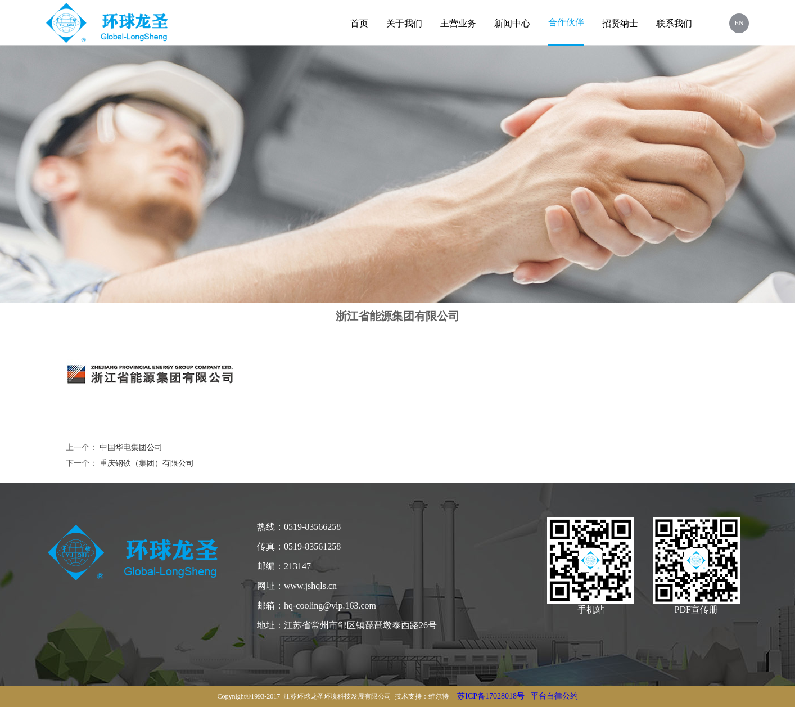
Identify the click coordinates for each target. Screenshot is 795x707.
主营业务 (458, 23)
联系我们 (674, 23)
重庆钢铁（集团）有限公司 (147, 463)
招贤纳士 (620, 23)
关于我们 (404, 23)
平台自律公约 (554, 696)
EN (739, 23)
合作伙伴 (566, 22)
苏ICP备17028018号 (491, 696)
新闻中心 (512, 23)
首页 (359, 23)
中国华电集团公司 (131, 447)
